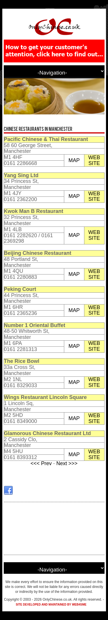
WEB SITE (94, 160)
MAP (74, 160)
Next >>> (67, 463)
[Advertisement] (54, 528)
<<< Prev (42, 463)
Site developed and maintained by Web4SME (51, 604)
